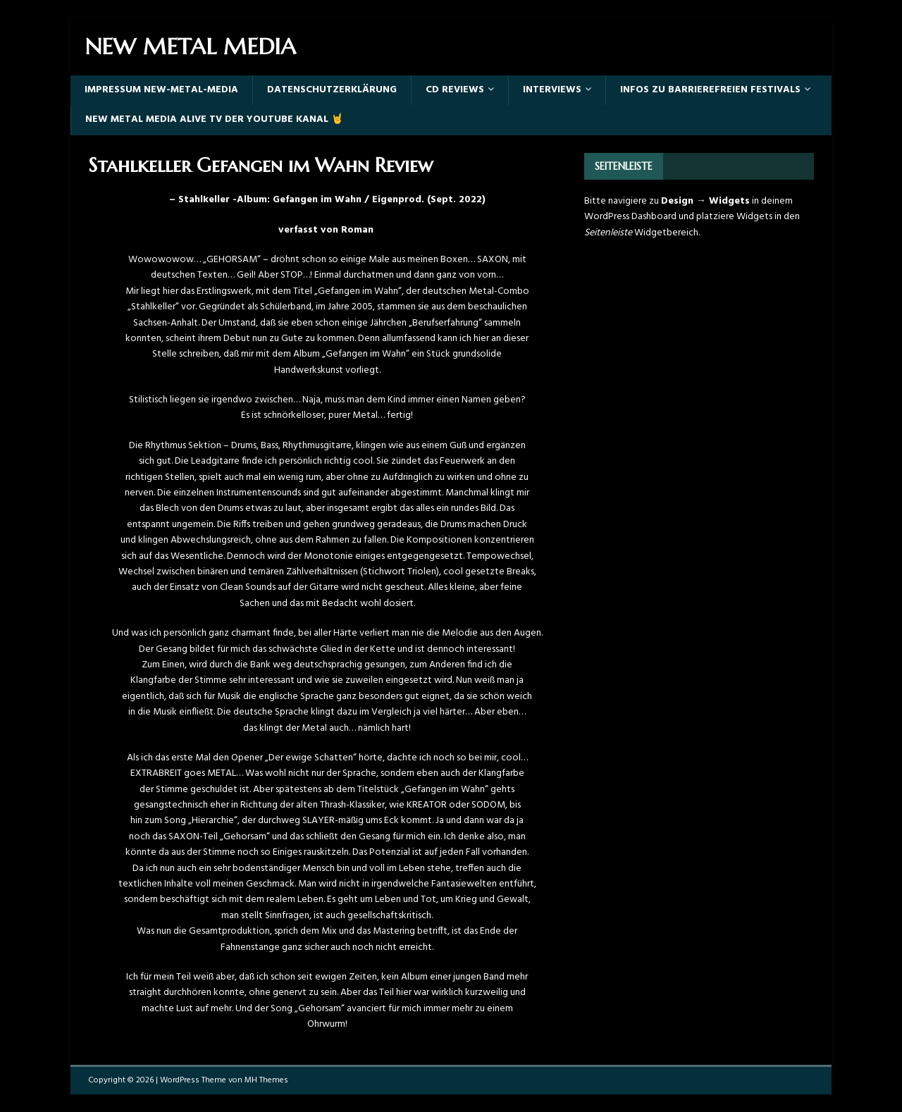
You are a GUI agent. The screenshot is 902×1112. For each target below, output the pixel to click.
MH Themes (266, 1080)
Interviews (552, 90)
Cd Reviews (455, 90)
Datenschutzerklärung (332, 90)
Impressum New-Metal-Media (161, 90)
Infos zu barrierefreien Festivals (710, 90)
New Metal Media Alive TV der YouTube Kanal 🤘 (214, 119)
